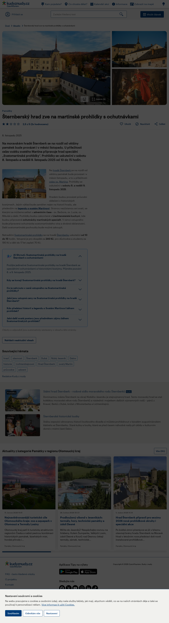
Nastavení (51, 613)
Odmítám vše (32, 613)
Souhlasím (13, 613)
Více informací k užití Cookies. (58, 604)
